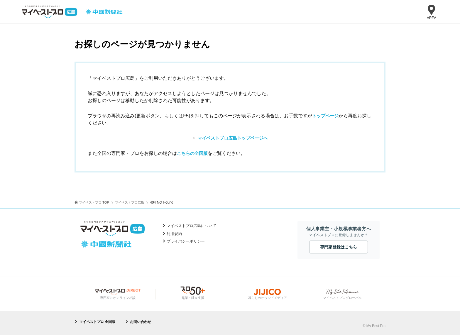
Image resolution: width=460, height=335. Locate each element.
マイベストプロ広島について (191, 226)
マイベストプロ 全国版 (97, 321)
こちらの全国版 (193, 153)
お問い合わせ (140, 321)
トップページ (326, 115)
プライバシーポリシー (186, 241)
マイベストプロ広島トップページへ (232, 138)
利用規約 (174, 233)
